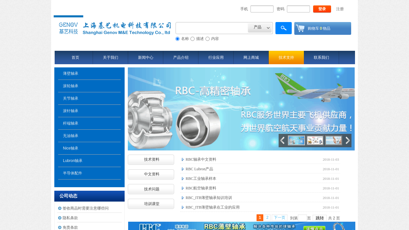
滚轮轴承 (70, 86)
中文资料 (151, 174)
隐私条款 (70, 218)
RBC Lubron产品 (199, 169)
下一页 (279, 217)
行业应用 (216, 57)
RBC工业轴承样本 (201, 178)
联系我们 (321, 57)
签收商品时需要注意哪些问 (86, 208)
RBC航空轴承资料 (201, 188)
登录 (322, 9)
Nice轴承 (70, 148)
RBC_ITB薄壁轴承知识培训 (209, 197)
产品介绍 (181, 57)
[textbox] (211, 28)
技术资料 (151, 159)
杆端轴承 (70, 123)
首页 (75, 57)
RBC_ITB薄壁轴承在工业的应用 (213, 207)
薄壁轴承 (70, 73)
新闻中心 (145, 57)
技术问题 (151, 189)
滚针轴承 (70, 111)
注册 (340, 9)
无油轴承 (70, 136)
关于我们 (110, 57)
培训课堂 (151, 204)
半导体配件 (72, 173)
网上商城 (251, 57)
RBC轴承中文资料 (201, 159)
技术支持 (286, 57)
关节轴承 (70, 98)
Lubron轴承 (72, 160)
